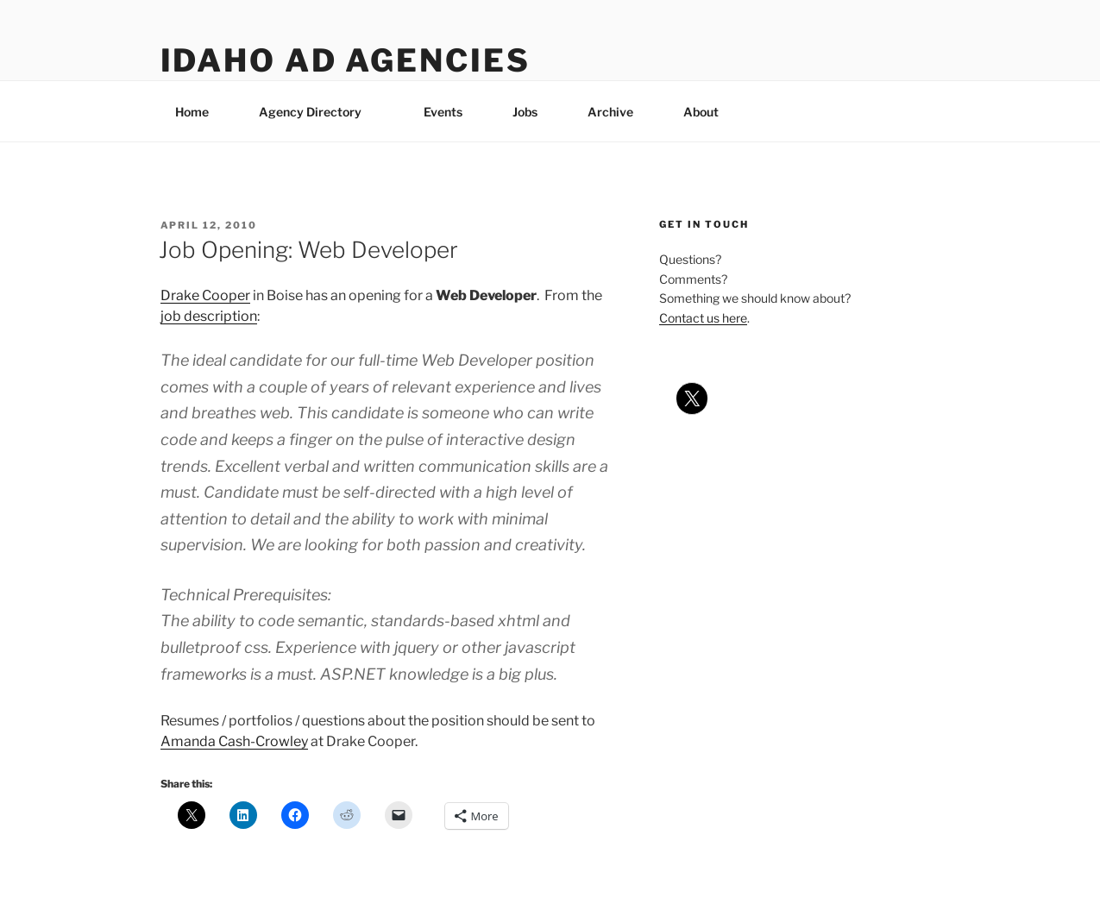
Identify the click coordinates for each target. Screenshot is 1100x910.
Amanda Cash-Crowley (234, 741)
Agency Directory (318, 111)
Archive (610, 111)
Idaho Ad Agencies (345, 60)
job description (208, 316)
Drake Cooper (205, 295)
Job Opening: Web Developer (308, 249)
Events (443, 111)
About (709, 111)
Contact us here (703, 318)
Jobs (524, 111)
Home (192, 111)
